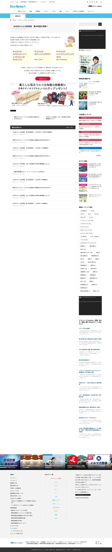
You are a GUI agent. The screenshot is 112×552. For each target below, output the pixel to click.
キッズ (67, 11)
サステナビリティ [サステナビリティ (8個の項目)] (85, 223)
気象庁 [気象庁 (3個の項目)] (93, 265)
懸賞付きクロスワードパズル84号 (19, 510)
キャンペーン (91, 11)
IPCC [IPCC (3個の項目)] (96, 214)
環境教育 (38, 11)
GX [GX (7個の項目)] (89, 214)
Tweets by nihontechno (82, 497)
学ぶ (56, 493)
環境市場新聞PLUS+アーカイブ (18, 523)
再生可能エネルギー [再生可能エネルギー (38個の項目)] (86, 252)
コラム (54, 11)
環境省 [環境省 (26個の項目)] (83, 278)
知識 (31, 11)
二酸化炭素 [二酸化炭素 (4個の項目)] (92, 246)
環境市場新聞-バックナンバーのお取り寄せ (21, 513)
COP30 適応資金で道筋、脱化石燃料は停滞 (89, 349)
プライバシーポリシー (52, 542)
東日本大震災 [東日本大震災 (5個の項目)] (92, 262)
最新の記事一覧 (14, 485)
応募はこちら (43, 79)
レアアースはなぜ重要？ (84, 328)
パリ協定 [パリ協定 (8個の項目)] (83, 236)
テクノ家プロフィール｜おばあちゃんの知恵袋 (22, 505)
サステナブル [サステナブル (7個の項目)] (84, 227)
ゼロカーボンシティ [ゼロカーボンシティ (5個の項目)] (86, 230)
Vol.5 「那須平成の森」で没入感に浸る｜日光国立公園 (90, 395)
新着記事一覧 (13, 483)
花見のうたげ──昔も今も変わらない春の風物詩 (90, 383)
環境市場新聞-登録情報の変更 (18, 518)
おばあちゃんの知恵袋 (78, 11)
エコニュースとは (14, 2)
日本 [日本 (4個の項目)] (82, 262)
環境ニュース (56, 503)
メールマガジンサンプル (17, 531)
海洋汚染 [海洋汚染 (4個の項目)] (94, 268)
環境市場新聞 (23, 2)
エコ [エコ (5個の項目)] (91, 217)
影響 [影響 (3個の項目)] (90, 259)
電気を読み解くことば (15, 496)
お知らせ (61, 542)
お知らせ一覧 (69, 127)
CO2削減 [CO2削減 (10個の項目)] (83, 211)
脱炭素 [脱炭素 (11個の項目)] (94, 284)
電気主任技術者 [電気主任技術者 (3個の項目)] (85, 291)
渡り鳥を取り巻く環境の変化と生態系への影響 (90, 339)
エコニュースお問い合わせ (16, 533)
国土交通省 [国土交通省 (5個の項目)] (83, 255)
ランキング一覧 (14, 525)
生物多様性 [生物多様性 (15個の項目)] (93, 278)
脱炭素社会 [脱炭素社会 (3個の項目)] (83, 288)
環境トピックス (21, 11)
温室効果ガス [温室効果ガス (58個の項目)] (84, 271)
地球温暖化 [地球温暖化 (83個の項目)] (95, 255)
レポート (46, 11)
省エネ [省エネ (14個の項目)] (83, 281)
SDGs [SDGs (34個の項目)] (82, 217)
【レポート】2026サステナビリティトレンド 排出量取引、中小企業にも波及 (90, 371)
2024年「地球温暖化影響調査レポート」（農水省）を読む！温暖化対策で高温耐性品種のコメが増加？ (90, 430)
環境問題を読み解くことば (16, 493)
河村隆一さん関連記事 (15, 488)
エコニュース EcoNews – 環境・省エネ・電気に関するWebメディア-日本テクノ (90, 322)
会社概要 (43, 542)
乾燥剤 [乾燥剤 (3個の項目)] (82, 246)
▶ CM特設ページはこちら (85, 50)
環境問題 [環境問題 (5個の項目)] (93, 275)
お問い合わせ (52, 2)
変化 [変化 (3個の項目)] (82, 259)
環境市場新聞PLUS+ (33, 2)
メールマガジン (43, 2)
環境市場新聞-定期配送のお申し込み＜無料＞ (22, 515)
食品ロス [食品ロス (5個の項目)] (96, 291)
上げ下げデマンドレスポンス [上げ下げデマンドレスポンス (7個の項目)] (88, 243)
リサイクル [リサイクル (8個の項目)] (83, 239)
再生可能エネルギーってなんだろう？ (88, 418)
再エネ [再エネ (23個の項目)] (83, 249)
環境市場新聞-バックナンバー (75, 543)
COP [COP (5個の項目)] (92, 211)
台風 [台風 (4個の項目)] (98, 252)
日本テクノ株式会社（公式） (32, 542)
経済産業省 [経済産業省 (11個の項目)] (84, 284)
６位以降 (98, 155)
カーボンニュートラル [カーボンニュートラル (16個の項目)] (86, 220)
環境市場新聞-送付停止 (16, 520)
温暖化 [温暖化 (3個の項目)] (95, 271)
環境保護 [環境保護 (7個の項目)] (83, 275)
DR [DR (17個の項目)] (82, 214)
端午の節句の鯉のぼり (84, 360)
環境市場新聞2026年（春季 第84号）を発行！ (90, 407)
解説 (61, 11)
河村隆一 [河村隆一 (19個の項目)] (83, 268)
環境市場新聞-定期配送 (32, 543)
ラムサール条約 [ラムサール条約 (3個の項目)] (94, 236)
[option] (11, 462)
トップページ (13, 480)
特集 (56, 496)
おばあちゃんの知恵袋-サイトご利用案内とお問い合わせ (23, 501)
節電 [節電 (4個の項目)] (91, 281)
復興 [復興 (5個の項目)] (97, 259)
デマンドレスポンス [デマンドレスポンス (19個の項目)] (86, 233)
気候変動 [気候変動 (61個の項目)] (83, 265)
